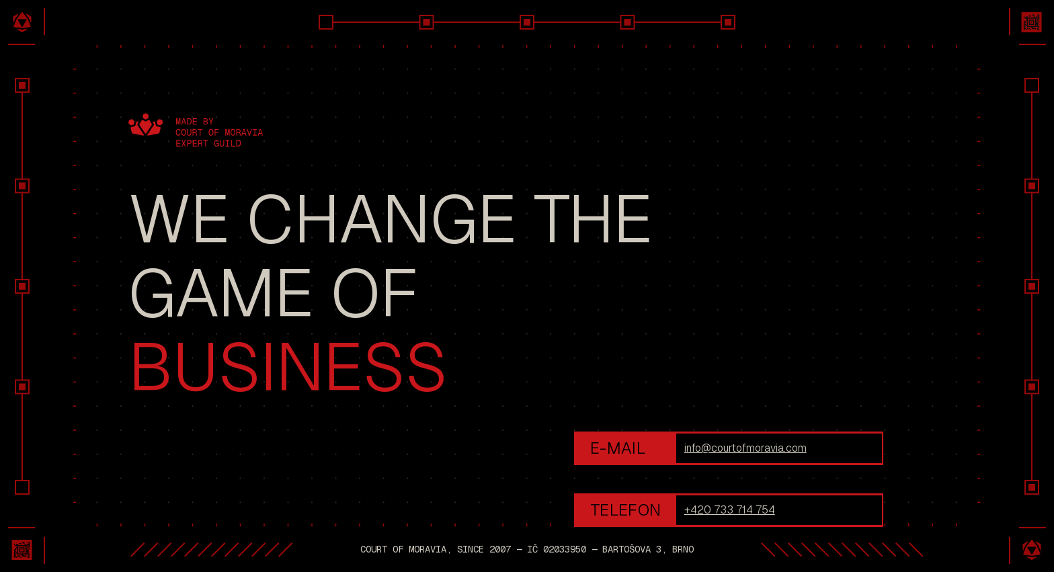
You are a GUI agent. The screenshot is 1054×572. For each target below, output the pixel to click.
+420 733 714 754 (729, 510)
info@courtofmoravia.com (745, 448)
